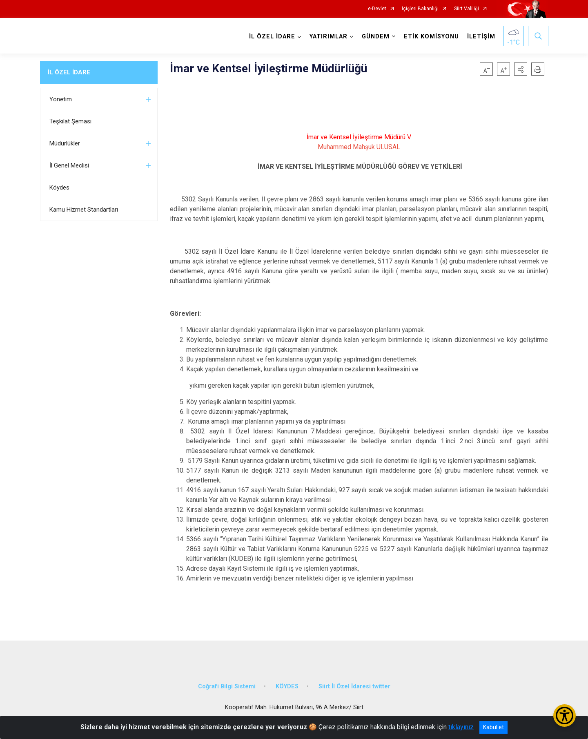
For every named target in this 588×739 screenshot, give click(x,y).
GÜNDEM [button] (376, 36)
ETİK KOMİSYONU (431, 36)
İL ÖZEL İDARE (69, 72)
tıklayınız (461, 727)
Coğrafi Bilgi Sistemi (227, 686)
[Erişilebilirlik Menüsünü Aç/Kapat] (564, 715)
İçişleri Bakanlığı (420, 8)
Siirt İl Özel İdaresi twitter (354, 686)
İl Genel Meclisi (69, 165)
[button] (520, 69)
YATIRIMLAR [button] (328, 36)
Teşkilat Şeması (70, 121)
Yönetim (60, 99)
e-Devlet (377, 8)
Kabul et (493, 727)
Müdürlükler (64, 143)
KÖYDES (287, 686)
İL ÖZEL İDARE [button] (272, 36)
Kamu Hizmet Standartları (83, 209)
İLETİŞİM (481, 36)
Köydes (59, 187)
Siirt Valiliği (466, 8)
